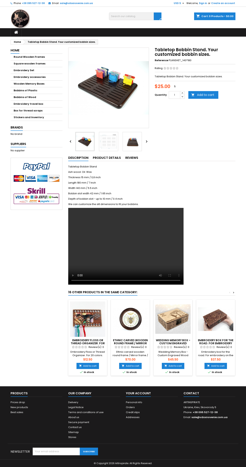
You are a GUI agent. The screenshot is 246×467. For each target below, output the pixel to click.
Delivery (73, 402)
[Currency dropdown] (179, 3)
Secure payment (78, 422)
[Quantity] (174, 95)
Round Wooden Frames (29, 57)
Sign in (203, 3)
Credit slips (133, 412)
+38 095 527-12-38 (33, 3)
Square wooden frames (29, 63)
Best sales (17, 412)
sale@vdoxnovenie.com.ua (76, 3)
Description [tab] (78, 158)
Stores (72, 437)
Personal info (134, 402)
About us (73, 417)
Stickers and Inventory (29, 117)
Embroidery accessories (30, 77)
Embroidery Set (24, 70)
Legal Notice (76, 407)
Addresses (133, 417)
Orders (130, 407)
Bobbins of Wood (25, 97)
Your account (138, 393)
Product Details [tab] (107, 158)
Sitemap (73, 432)
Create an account (223, 3)
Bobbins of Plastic (25, 90)
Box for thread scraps (28, 110)
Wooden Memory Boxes (29, 84)
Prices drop (18, 402)
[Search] (135, 16)
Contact (191, 393)
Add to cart (202, 95)
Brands (17, 127)
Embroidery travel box (28, 104)
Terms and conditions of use (86, 412)
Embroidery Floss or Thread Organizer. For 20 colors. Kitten (88, 343)
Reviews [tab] (131, 158)
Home (15, 50)
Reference (161, 60)
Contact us (75, 427)
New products (19, 407)
